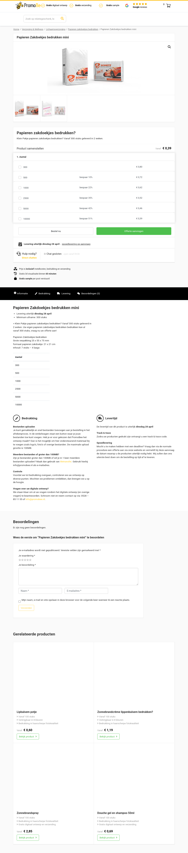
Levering (64, 293)
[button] (169, 47)
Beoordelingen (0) (89, 293)
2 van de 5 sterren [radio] (21, 560)
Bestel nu (56, 231)
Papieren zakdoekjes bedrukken (84, 29)
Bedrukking (43, 293)
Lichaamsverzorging (56, 29)
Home (16, 29)
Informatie (21, 293)
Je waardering (26, 555)
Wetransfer (66, 461)
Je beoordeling (27, 564)
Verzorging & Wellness (33, 29)
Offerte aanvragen (133, 231)
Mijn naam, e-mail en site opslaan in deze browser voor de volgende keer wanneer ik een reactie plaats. (76, 599)
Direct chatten (29, 257)
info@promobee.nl (35, 499)
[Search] (41, 19)
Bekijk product (28, 736)
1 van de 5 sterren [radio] (19, 560)
